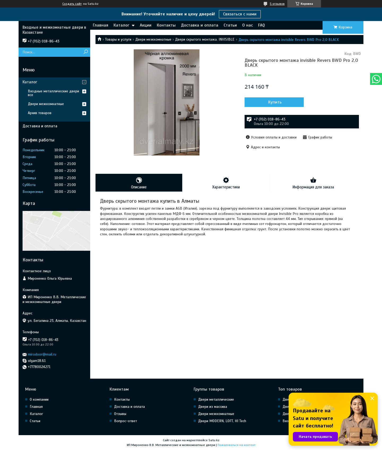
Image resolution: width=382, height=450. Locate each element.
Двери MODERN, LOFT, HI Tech (222, 421)
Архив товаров (39, 113)
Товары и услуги (118, 39)
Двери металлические (216, 399)
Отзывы (120, 414)
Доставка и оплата (199, 25)
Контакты (166, 25)
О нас (247, 25)
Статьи (230, 25)
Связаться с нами (240, 14)
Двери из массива (212, 406)
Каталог (121, 25)
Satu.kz (214, 440)
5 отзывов (277, 4)
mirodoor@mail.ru (42, 354)
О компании (39, 399)
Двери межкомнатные (153, 39)
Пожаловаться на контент (236, 445)
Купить (273, 102)
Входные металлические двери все (53, 93)
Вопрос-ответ (125, 421)
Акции (145, 25)
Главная (100, 25)
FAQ (261, 25)
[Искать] (85, 52)
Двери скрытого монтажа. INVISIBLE (205, 39)
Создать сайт (72, 4)
